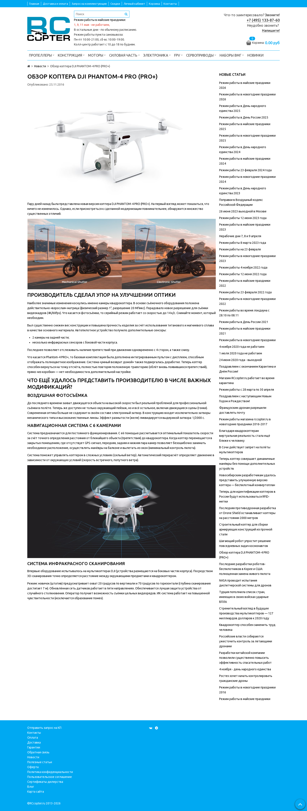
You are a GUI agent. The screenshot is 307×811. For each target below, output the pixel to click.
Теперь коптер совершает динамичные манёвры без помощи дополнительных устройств (247, 463)
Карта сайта (35, 791)
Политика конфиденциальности (50, 772)
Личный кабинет (134, 3)
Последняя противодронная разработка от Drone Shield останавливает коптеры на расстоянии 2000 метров (247, 513)
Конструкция (71, 55)
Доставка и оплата (55, 3)
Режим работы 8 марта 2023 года (242, 242)
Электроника (157, 55)
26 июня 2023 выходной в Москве (242, 211)
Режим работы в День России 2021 (243, 322)
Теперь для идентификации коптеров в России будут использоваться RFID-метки (247, 496)
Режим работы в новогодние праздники (247, 340)
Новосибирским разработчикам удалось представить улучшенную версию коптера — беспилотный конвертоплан (247, 480)
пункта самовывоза (109, 34)
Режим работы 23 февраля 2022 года (245, 292)
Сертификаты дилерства (45, 781)
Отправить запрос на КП (44, 727)
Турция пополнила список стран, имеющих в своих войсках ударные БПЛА (244, 597)
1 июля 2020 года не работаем (240, 353)
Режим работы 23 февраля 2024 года (245, 170)
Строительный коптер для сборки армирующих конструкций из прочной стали (245, 529)
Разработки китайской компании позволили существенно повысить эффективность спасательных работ (245, 657)
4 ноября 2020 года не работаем (241, 346)
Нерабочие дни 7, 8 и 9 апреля (240, 236)
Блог (30, 786)
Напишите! (271, 30)
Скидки (115, 3)
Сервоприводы (201, 55)
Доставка (34, 742)
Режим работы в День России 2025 (243, 117)
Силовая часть (124, 55)
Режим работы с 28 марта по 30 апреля (246, 389)
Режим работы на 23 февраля (240, 249)
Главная (34, 3)
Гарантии (33, 747)
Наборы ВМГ (232, 55)
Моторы (97, 55)
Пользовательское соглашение (49, 777)
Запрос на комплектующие (89, 3)
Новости (33, 757)
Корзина (154, 3)
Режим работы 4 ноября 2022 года (243, 267)
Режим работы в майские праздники (244, 699)
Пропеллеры (41, 55)
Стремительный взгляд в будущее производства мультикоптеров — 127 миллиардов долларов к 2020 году (246, 613)
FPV (178, 55)
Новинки (255, 55)
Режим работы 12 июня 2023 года (242, 218)
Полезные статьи (39, 762)
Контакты (170, 3)
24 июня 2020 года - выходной (240, 360)
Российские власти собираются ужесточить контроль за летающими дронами (245, 641)
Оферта (33, 767)
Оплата (32, 737)
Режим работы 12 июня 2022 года (242, 274)
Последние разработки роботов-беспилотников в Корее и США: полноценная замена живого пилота (244, 569)
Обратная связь (38, 752)
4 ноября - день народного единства (245, 669)
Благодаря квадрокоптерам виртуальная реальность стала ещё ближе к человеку (244, 435)
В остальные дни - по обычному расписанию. (105, 29)
